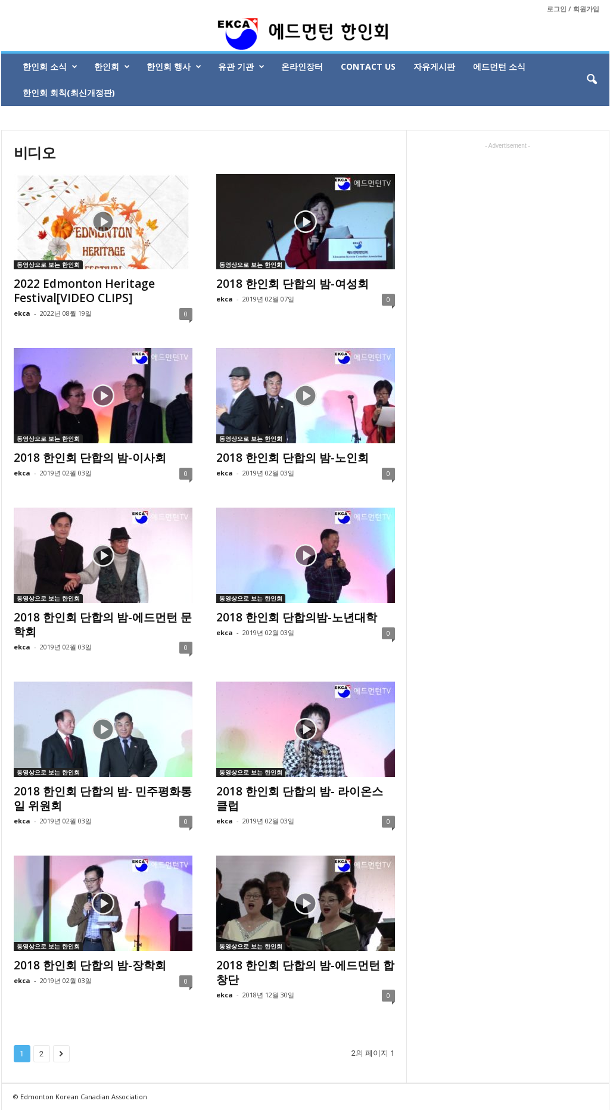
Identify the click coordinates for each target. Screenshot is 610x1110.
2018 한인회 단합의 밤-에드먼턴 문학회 (103, 624)
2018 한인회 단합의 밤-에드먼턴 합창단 (305, 972)
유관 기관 (241, 67)
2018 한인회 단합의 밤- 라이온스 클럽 (299, 798)
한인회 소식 (50, 67)
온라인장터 (302, 66)
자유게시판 (434, 66)
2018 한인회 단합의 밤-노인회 (292, 457)
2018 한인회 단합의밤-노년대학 (296, 617)
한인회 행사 (174, 67)
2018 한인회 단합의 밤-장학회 (90, 965)
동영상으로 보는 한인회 (48, 264)
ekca (22, 313)
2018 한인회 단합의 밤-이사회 (90, 457)
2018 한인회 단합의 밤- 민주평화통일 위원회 (103, 798)
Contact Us (368, 66)
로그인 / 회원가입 (573, 8)
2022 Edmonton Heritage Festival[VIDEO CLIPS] (84, 291)
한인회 (112, 67)
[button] (591, 80)
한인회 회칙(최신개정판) (69, 92)
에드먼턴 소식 (499, 66)
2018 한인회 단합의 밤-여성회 (292, 283)
